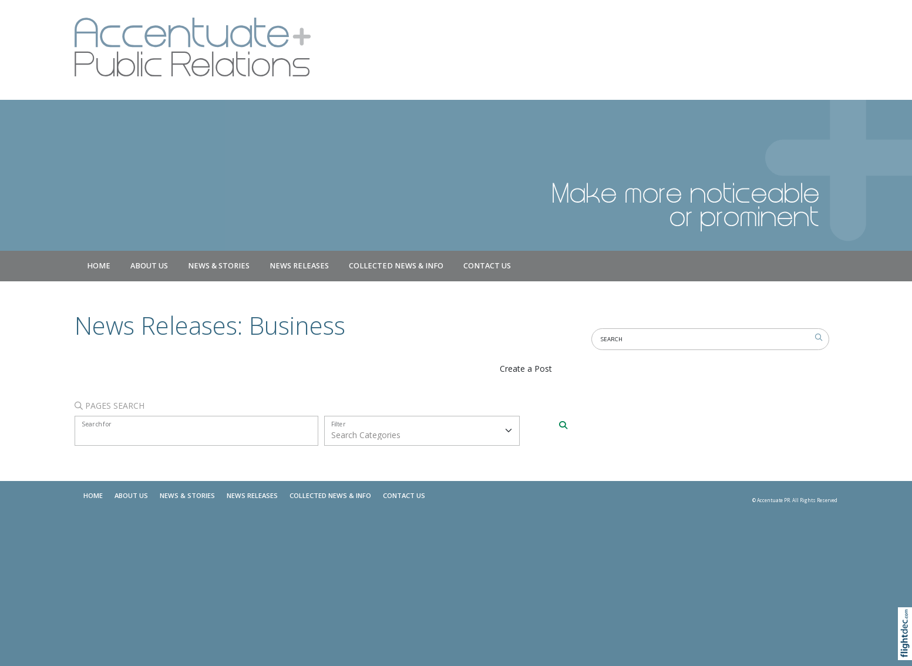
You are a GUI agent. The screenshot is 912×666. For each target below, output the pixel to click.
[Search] (563, 425)
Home (98, 266)
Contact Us (487, 266)
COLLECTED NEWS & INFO (396, 266)
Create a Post (526, 368)
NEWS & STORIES (219, 266)
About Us (149, 266)
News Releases (299, 266)
